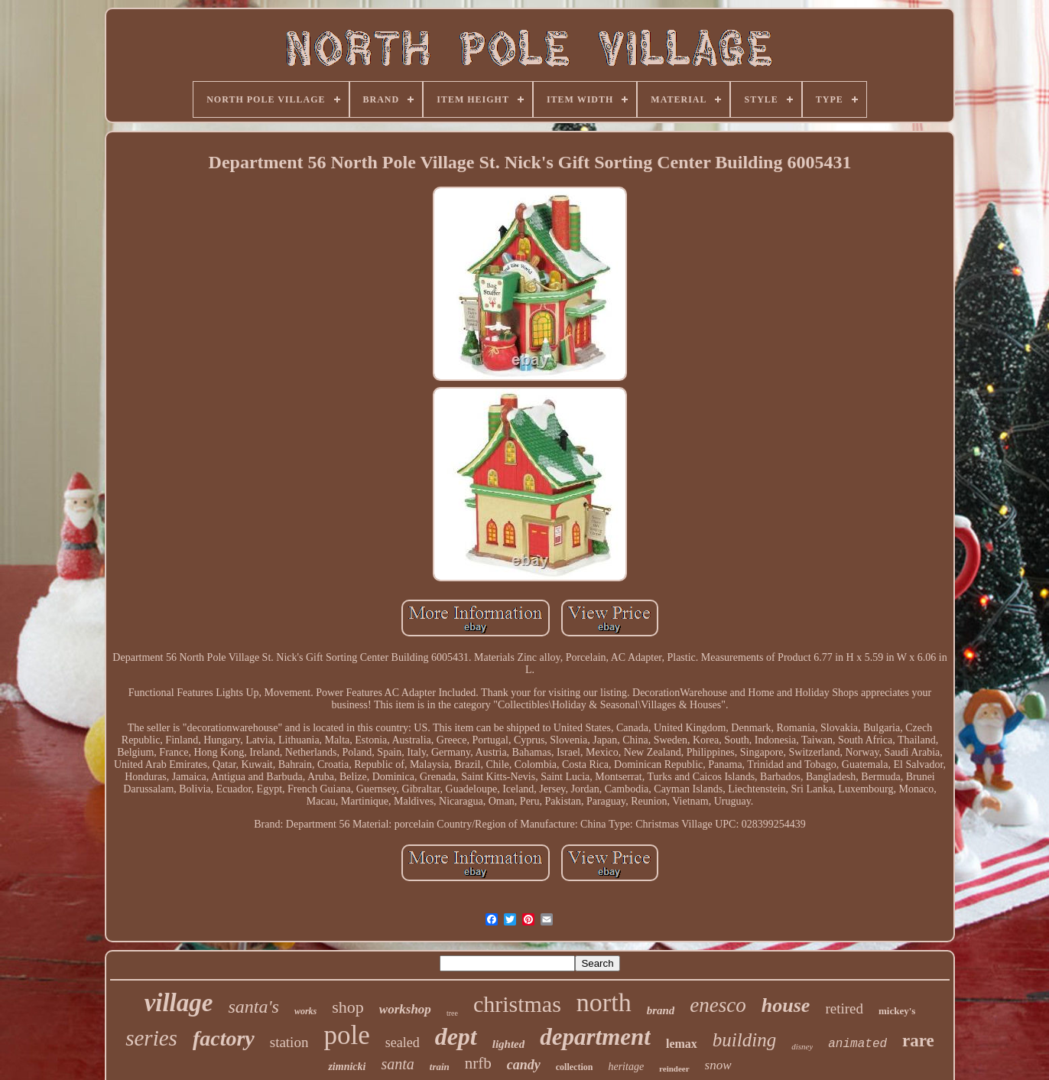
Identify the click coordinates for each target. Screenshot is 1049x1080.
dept (456, 1036)
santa (397, 1064)
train (440, 1066)
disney (802, 1046)
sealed (402, 1042)
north (604, 1002)
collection (574, 1067)
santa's (253, 1007)
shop (348, 1007)
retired (844, 1008)
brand (661, 1010)
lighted (508, 1044)
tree (452, 1013)
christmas (517, 1004)
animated (857, 1044)
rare (918, 1040)
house (786, 1005)
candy (524, 1064)
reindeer (674, 1068)
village (179, 1003)
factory (224, 1038)
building (744, 1040)
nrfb (478, 1063)
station (289, 1042)
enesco (717, 1005)
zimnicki (346, 1066)
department (595, 1036)
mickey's (896, 1011)
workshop (405, 1009)
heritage (626, 1066)
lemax (681, 1043)
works (305, 1011)
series (151, 1038)
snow (718, 1065)
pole (346, 1035)
